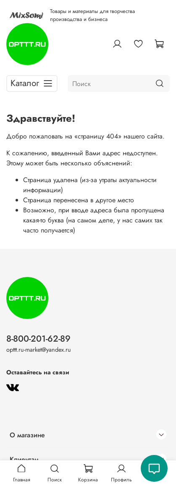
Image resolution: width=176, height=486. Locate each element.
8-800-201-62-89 (38, 338)
